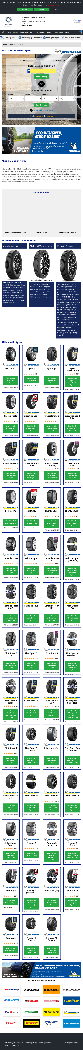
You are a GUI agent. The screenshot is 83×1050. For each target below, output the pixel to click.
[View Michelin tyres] (71, 1012)
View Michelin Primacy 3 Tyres (31, 854)
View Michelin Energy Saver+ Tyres (72, 523)
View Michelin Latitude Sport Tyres (31, 571)
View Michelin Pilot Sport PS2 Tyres (52, 808)
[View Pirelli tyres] (31, 1023)
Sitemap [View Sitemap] (48, 1043)
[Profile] (33, 98)
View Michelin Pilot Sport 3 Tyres (31, 665)
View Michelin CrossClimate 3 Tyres (11, 476)
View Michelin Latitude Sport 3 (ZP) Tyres (11, 618)
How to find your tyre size (43, 110)
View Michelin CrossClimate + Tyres (31, 428)
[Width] (16, 98)
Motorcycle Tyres (26, 32)
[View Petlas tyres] (11, 1023)
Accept (24, 9)
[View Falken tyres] (11, 1000)
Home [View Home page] (5, 45)
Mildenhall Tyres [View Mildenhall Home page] (9, 1043)
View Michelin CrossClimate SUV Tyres (72, 476)
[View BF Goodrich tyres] (11, 989)
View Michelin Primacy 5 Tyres (10, 949)
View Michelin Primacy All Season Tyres (51, 950)
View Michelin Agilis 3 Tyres (31, 380)
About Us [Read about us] (20, 1043)
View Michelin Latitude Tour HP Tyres (52, 618)
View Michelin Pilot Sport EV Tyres (31, 808)
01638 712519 (27, 26)
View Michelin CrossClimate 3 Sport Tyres (31, 476)
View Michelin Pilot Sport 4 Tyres (51, 665)
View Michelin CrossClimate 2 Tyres (52, 428)
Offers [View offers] (67, 32)
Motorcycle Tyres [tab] (59, 60)
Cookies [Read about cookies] (6, 1045)
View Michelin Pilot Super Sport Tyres (10, 855)
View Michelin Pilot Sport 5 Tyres (10, 760)
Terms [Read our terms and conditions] (41, 1043)
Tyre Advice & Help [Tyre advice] (39, 32)
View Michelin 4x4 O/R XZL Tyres (10, 381)
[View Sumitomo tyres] (71, 1023)
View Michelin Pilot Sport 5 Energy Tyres (31, 760)
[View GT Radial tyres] (11, 1012)
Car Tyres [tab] (23, 60)
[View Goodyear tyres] (71, 1000)
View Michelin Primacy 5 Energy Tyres (31, 950)
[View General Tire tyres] (51, 1000)
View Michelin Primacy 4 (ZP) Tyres (52, 903)
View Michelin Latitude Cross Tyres (11, 571)
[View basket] (80, 32)
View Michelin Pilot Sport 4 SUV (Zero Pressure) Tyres (72, 714)
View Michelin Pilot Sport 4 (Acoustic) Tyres (72, 666)
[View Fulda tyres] (31, 1000)
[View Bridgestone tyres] (31, 989)
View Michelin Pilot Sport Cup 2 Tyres (52, 760)
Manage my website (72, 1043)
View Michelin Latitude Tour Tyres (31, 618)
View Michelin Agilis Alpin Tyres (51, 381)
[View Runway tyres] (51, 1023)
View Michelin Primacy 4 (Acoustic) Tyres (31, 904)
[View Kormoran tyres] (51, 1012)
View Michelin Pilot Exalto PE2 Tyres (72, 618)
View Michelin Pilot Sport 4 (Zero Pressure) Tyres (10, 714)
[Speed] (67, 98)
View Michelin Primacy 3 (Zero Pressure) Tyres (72, 855)
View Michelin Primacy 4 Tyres (10, 902)
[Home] (3, 32)
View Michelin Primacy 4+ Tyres (72, 903)
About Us (50, 32)
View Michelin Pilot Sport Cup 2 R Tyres (11, 808)
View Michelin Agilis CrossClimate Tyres (72, 382)
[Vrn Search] (41, 71)
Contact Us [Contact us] (59, 32)
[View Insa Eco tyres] (31, 1012)
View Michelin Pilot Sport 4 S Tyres (31, 713)
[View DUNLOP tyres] (71, 989)
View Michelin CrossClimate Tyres (10, 428)
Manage (58, 9)
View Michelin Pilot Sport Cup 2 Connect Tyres (72, 760)
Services (15, 32)
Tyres (9, 32)
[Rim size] (50, 98)
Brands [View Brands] (12, 45)
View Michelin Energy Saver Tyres (51, 523)
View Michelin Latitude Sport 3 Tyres (52, 571)
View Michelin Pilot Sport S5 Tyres (72, 808)
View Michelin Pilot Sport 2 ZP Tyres (10, 665)
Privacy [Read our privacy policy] (34, 1043)
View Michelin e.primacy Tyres (31, 522)
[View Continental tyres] (51, 989)
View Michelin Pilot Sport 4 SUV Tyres (51, 713)
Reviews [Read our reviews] (28, 1043)
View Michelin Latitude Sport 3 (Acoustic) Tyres (72, 572)
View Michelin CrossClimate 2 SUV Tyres (72, 428)
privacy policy (54, 5)
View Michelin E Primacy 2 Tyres (10, 522)
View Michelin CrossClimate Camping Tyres (52, 476)
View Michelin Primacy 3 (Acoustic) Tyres (51, 856)
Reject (41, 9)
